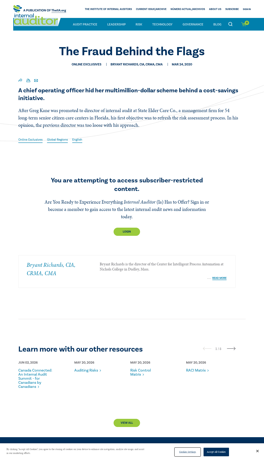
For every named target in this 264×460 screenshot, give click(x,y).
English (79, 140)
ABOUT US (216, 9)
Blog (217, 24)
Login (127, 232)
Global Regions (59, 140)
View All (127, 419)
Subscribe (232, 9)
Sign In (247, 9)
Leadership (116, 24)
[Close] (257, 451)
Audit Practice (85, 24)
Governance (193, 24)
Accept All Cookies (216, 452)
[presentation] (207, 345)
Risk (139, 24)
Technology (162, 24)
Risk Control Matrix (141, 369)
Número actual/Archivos (190, 9)
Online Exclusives (31, 140)
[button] (216, 345)
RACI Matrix (196, 367)
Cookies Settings (187, 452)
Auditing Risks (87, 367)
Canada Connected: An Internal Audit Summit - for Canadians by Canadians (31, 377)
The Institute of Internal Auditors (115, 9)
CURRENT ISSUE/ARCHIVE (155, 9)
